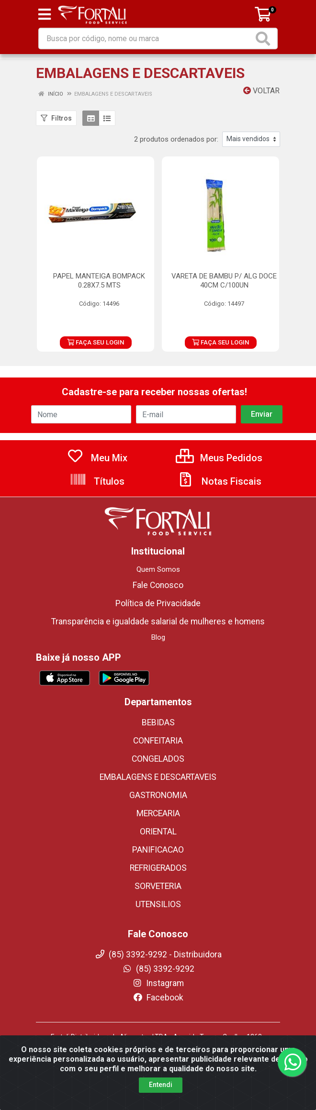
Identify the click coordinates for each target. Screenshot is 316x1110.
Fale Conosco (158, 585)
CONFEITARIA (158, 740)
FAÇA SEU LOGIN (95, 342)
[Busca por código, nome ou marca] (146, 38)
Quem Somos (158, 569)
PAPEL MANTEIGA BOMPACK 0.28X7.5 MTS (99, 280)
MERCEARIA (158, 813)
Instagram (158, 983)
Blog (158, 637)
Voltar (261, 90)
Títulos (96, 481)
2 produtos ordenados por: (176, 139)
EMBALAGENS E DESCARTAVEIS (158, 777)
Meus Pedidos (219, 458)
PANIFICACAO (158, 850)
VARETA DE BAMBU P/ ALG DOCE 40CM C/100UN (224, 280)
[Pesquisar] (265, 38)
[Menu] (44, 14)
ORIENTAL (158, 831)
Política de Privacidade (158, 603)
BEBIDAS (158, 722)
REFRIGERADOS (158, 868)
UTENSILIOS (158, 904)
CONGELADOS (158, 759)
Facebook (158, 997)
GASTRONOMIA (158, 795)
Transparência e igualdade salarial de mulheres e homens (158, 621)
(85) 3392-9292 (158, 969)
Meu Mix (97, 458)
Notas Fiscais (219, 481)
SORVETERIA (158, 886)
